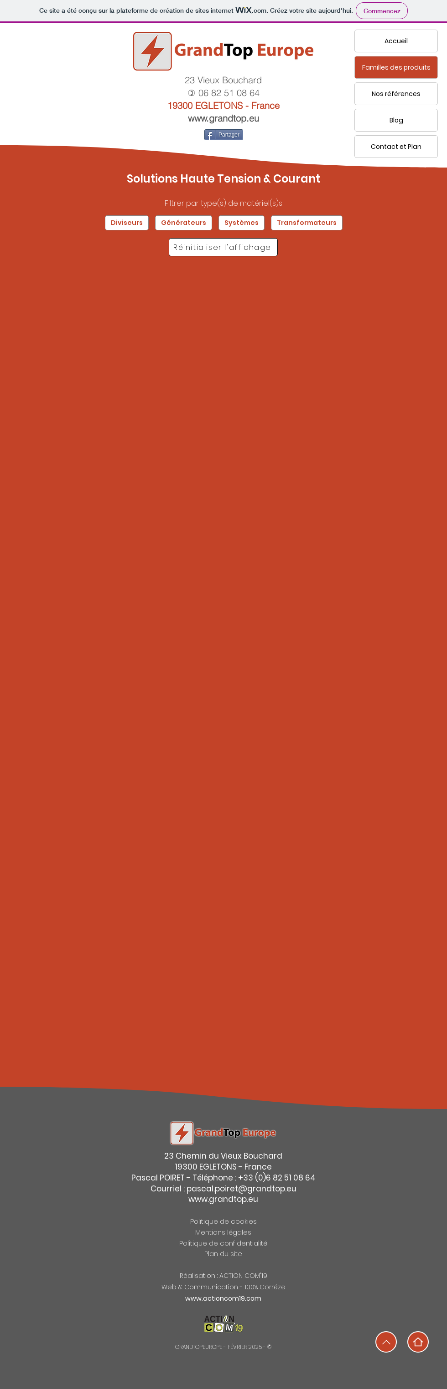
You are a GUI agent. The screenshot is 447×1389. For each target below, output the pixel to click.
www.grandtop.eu (223, 118)
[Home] (418, 1342)
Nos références (396, 93)
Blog (396, 120)
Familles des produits (396, 67)
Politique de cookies (223, 1221)
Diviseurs (126, 222)
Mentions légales (223, 1232)
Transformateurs (306, 222)
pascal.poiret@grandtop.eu (241, 1188)
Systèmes (241, 222)
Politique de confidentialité (223, 1243)
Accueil (396, 41)
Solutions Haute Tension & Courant (223, 178)
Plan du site (223, 1253)
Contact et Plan (396, 146)
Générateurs (183, 222)
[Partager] (223, 134)
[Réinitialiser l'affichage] (223, 247)
